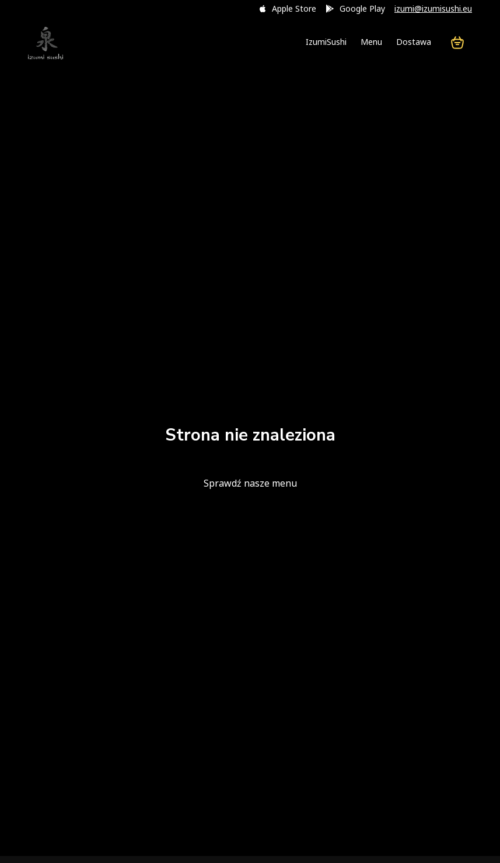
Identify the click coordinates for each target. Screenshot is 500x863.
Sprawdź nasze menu (250, 483)
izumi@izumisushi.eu (433, 9)
